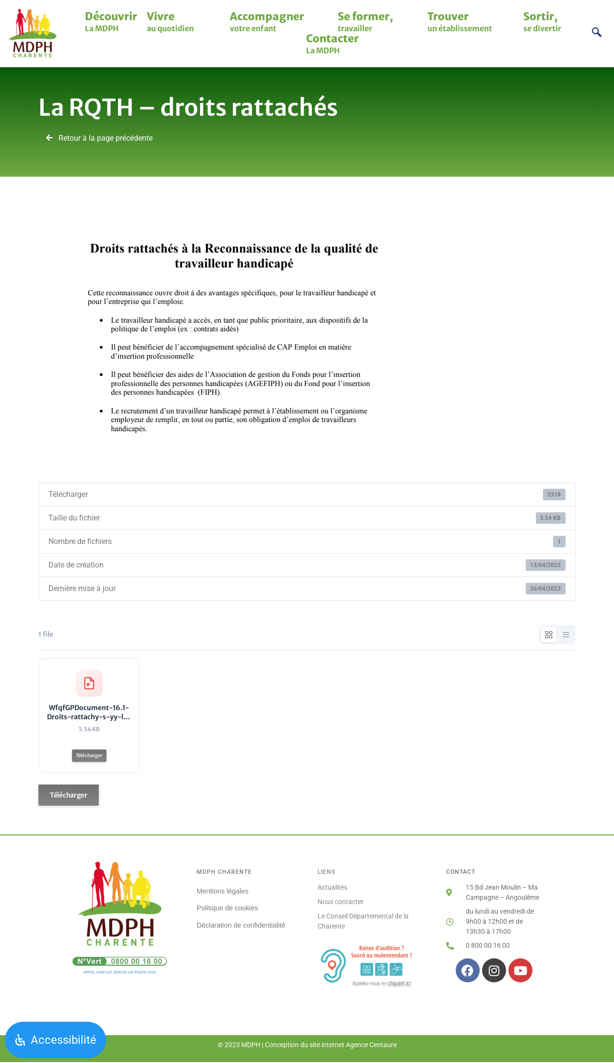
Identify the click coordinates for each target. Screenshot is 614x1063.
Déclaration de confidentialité (241, 926)
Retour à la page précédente (99, 138)
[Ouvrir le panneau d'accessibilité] (55, 1040)
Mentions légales (222, 892)
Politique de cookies (227, 909)
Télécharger (89, 756)
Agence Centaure (371, 1046)
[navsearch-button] (597, 33)
